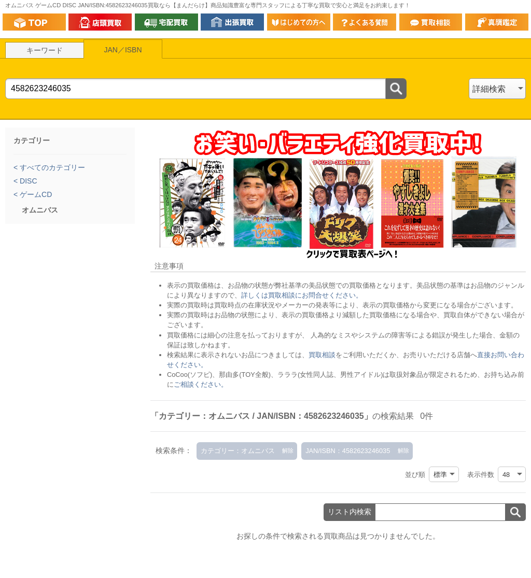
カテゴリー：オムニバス (238, 451)
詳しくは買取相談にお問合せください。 (301, 295)
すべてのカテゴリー (51, 167)
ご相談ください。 (201, 384)
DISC (27, 181)
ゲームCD (35, 194)
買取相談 (322, 355)
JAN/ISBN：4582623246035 (347, 451)
